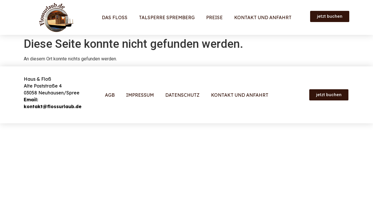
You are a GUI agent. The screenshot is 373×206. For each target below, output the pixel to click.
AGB (110, 95)
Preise (214, 17)
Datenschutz (182, 95)
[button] (329, 16)
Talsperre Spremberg (167, 17)
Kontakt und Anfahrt (263, 17)
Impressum (140, 95)
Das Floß (114, 17)
